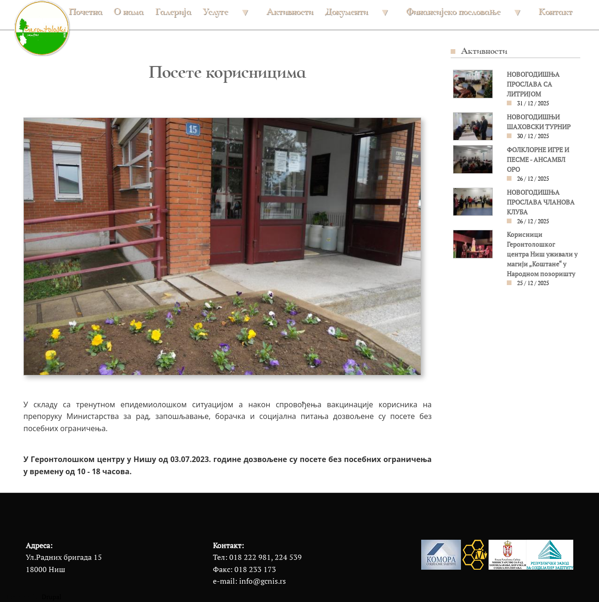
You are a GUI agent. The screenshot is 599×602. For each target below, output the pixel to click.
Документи (356, 15)
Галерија (173, 11)
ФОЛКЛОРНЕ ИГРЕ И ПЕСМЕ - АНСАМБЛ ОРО (538, 160)
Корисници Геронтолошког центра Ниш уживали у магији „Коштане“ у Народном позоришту (542, 254)
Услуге (225, 15)
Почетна (85, 11)
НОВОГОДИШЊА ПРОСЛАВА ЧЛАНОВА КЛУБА (541, 202)
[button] (473, 83)
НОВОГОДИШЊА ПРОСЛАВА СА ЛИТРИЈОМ (533, 84)
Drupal (51, 597)
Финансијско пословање (463, 15)
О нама (129, 11)
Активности (289, 11)
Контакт (555, 11)
